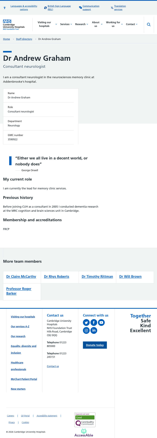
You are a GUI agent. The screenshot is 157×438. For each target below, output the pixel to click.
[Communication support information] (93, 8)
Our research (18, 336)
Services (66, 24)
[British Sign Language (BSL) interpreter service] (60, 8)
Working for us (114, 24)
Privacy (12, 422)
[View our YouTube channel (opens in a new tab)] (101, 323)
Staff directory (24, 39)
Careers (10, 415)
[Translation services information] (122, 8)
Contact (132, 24)
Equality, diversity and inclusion (23, 349)
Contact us (53, 366)
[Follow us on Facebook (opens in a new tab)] (94, 323)
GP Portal (25, 415)
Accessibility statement (47, 415)
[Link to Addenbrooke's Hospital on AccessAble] (83, 432)
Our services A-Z (20, 326)
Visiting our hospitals (47, 24)
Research (81, 24)
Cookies (25, 422)
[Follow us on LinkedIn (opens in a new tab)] (94, 331)
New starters (18, 388)
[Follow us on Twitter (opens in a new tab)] (86, 323)
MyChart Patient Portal (24, 379)
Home (6, 39)
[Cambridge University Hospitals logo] (18, 24)
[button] (22, 8)
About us (97, 24)
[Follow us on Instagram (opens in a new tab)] (86, 331)
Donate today (95, 345)
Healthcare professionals (18, 366)
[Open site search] (149, 25)
